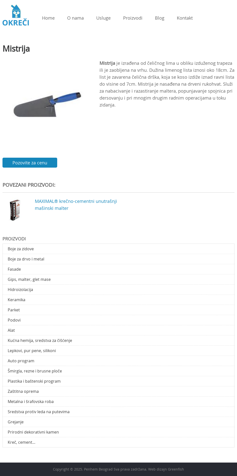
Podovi (14, 320)
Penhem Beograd (98, 469)
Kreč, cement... (21, 442)
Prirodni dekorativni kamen (33, 432)
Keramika (16, 299)
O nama (75, 18)
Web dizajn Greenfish (166, 469)
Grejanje (16, 422)
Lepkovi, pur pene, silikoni (32, 350)
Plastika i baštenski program (34, 381)
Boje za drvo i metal (26, 259)
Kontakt (185, 18)
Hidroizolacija (20, 289)
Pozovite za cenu (29, 163)
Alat (11, 330)
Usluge (103, 18)
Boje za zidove (21, 249)
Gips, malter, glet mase (29, 279)
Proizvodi (132, 18)
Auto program (21, 361)
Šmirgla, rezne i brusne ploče (35, 371)
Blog (159, 18)
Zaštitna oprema (23, 391)
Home (48, 18)
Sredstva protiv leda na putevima (39, 411)
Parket (14, 310)
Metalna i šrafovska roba (31, 401)
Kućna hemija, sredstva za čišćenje (40, 340)
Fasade (14, 269)
